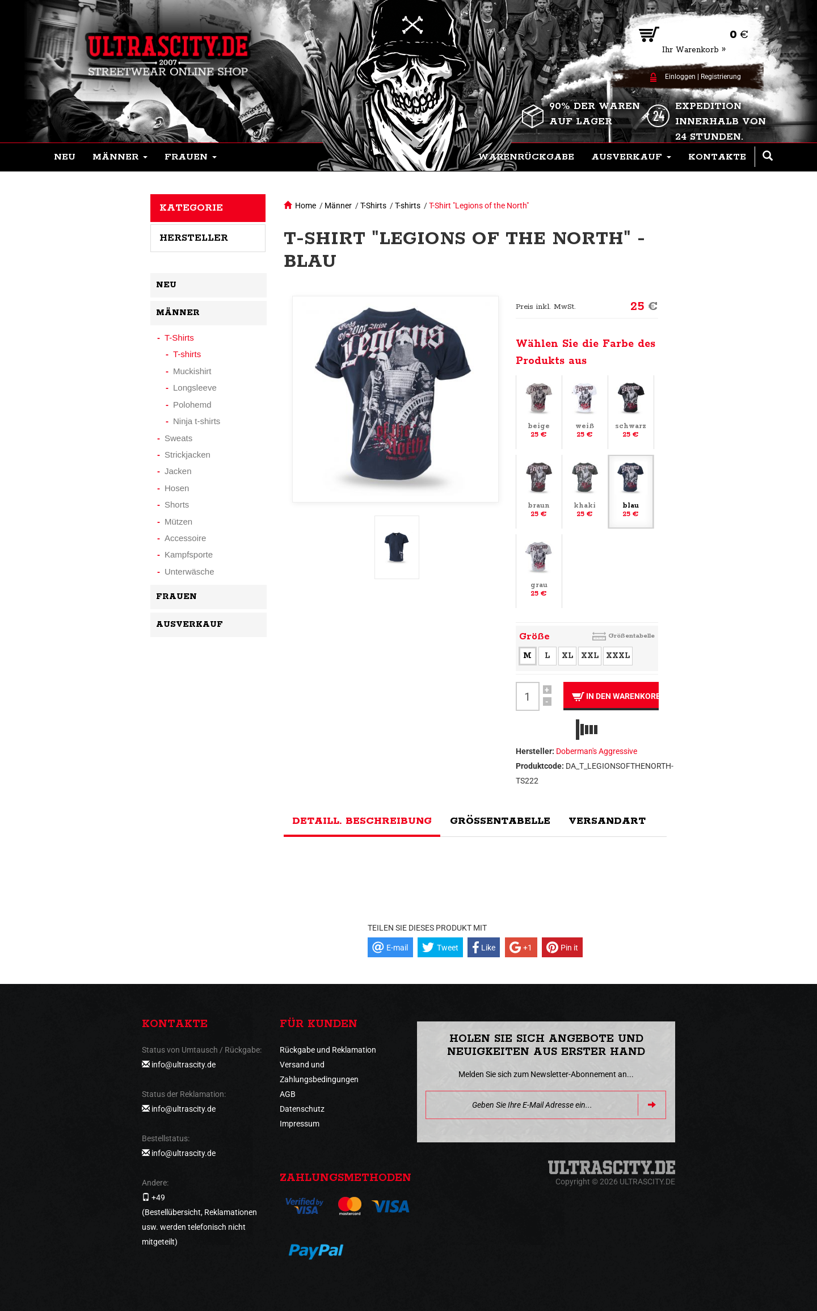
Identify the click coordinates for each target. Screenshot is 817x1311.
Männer (338, 205)
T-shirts (407, 205)
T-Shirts (373, 205)
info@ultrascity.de (183, 1064)
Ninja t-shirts (196, 421)
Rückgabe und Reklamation (328, 1049)
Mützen (178, 521)
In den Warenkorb (615, 696)
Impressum (299, 1123)
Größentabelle (631, 635)
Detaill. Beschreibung (362, 821)
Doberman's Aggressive (596, 751)
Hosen (177, 488)
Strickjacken (187, 454)
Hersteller (193, 238)
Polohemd (192, 404)
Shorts (177, 504)
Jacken (178, 471)
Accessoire (185, 538)
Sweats (178, 438)
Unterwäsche (189, 571)
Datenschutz (302, 1108)
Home (305, 205)
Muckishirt (192, 371)
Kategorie (191, 208)
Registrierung (721, 77)
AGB (288, 1094)
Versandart (607, 821)
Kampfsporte (189, 554)
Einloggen (680, 77)
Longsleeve (195, 387)
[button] (120, 157)
